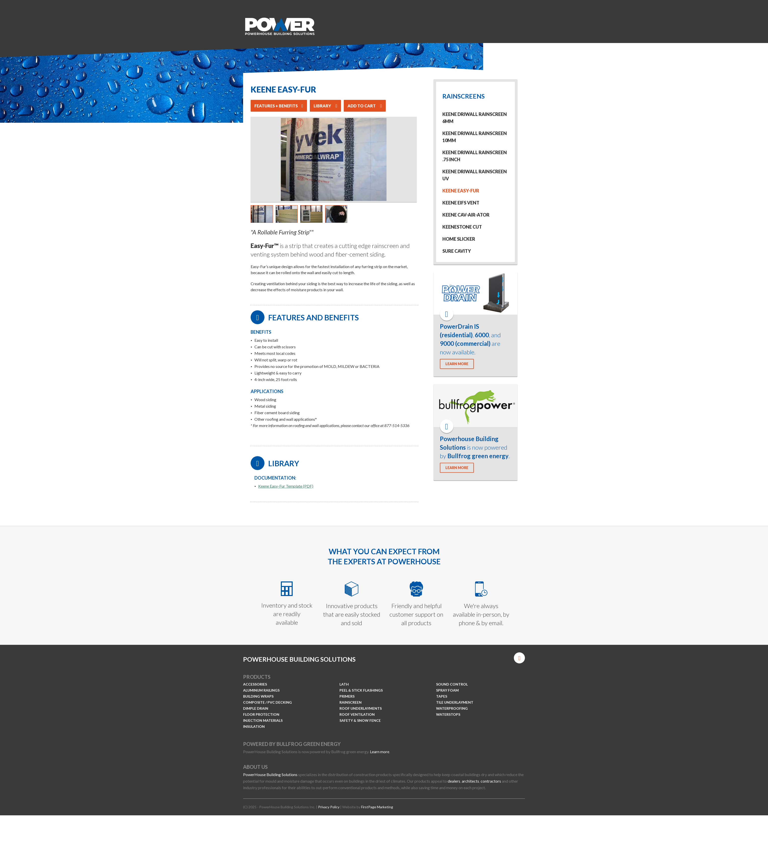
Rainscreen (350, 702)
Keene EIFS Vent (460, 202)
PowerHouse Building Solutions (270, 774)
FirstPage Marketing (377, 807)
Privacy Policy (328, 807)
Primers (347, 696)
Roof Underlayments (360, 708)
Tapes (441, 696)
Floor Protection (261, 714)
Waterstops (448, 714)
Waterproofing (452, 708)
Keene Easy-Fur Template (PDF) (285, 486)
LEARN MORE (456, 364)
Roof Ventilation (357, 714)
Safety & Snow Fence (360, 720)
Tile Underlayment (454, 702)
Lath (344, 684)
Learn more (379, 751)
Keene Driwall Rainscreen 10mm (474, 137)
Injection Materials (263, 720)
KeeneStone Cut (462, 227)
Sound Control (452, 684)
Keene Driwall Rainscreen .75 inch (474, 156)
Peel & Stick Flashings (361, 690)
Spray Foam (447, 690)
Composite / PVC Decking (267, 702)
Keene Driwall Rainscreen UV (474, 175)
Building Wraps (258, 696)
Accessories (255, 684)
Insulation (254, 726)
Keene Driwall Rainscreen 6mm (474, 117)
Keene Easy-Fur (460, 190)
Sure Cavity (456, 251)
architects (470, 781)
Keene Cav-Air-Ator (465, 215)
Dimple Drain (255, 708)
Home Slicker (458, 239)
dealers (454, 781)
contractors (491, 781)
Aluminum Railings (261, 690)
